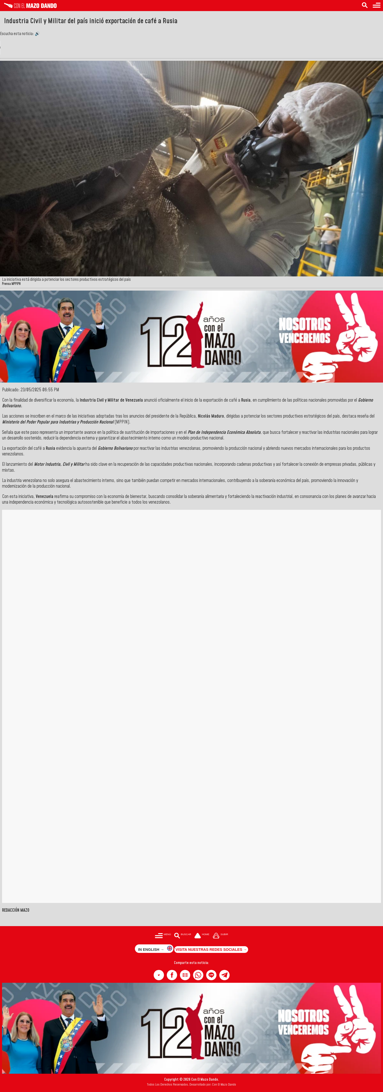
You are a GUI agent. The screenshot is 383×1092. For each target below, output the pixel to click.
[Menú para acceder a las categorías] (376, 5)
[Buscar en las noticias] (364, 5)
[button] (159, 975)
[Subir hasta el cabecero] (220, 936)
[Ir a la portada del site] (202, 936)
